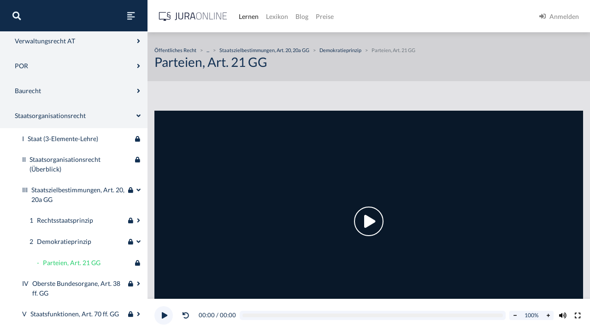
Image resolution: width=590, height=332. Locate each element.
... (207, 50)
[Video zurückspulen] (186, 315)
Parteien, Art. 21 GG (393, 50)
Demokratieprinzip (340, 50)
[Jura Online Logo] (193, 16)
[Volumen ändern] (562, 315)
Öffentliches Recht (175, 50)
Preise (325, 16)
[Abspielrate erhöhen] (548, 315)
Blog (301, 16)
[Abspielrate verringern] (514, 315)
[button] (188, 315)
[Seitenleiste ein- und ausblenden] (131, 15)
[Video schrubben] (372, 316)
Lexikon (277, 16)
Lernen (249, 16)
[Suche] (16, 15)
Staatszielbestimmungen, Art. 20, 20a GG (264, 50)
